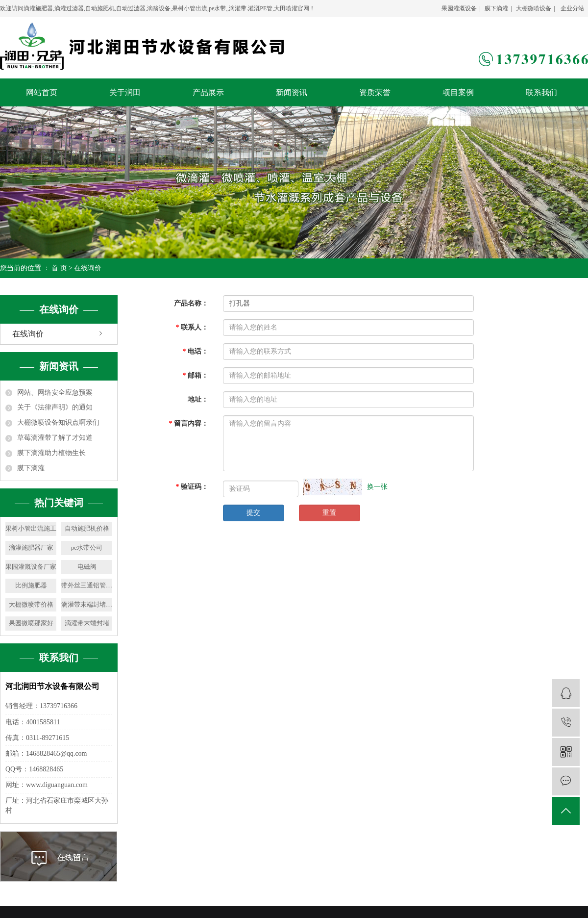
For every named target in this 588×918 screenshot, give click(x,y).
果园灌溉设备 (459, 8)
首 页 (59, 268)
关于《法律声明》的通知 (55, 407)
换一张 (377, 486)
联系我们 (541, 92)
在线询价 (28, 334)
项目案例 (458, 92)
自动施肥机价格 (87, 528)
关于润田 (125, 92)
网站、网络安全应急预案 (55, 392)
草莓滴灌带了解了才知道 (55, 437)
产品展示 (208, 92)
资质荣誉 (375, 92)
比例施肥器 (31, 585)
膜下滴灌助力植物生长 (51, 453)
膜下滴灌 (496, 8)
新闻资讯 (291, 92)
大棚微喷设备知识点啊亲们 (58, 422)
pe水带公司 (86, 547)
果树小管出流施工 (30, 528)
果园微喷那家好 (31, 623)
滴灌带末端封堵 (87, 623)
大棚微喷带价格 (31, 604)
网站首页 (41, 92)
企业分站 (572, 8)
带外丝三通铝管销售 (86, 585)
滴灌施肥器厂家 (31, 547)
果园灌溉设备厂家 (30, 566)
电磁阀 (87, 566)
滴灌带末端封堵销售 (86, 604)
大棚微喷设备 (533, 8)
